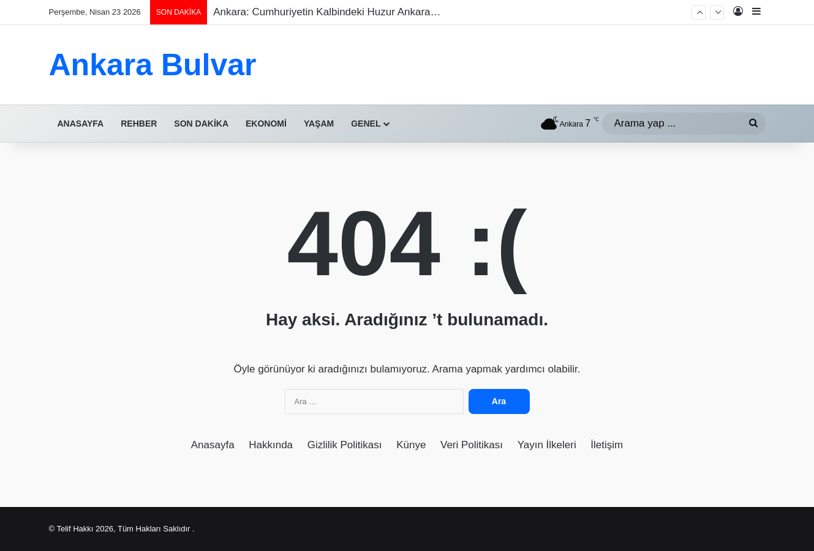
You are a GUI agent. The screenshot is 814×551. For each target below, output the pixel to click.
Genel (365, 123)
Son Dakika (201, 123)
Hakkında (271, 445)
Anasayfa (81, 123)
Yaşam (319, 123)
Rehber (139, 123)
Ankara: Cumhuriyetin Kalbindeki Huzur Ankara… (326, 12)
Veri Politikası (471, 445)
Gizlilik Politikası (344, 445)
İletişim (606, 445)
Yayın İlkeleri (547, 445)
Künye (411, 445)
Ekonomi (266, 123)
